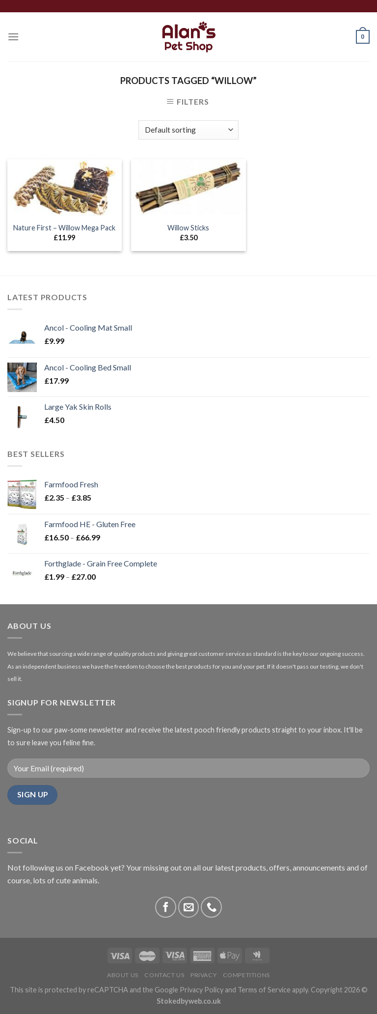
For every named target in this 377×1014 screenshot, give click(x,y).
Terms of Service (264, 990)
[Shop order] (188, 130)
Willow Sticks (188, 228)
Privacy (203, 975)
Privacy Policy (201, 990)
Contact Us (164, 975)
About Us (122, 975)
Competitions (246, 975)
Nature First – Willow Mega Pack (64, 228)
